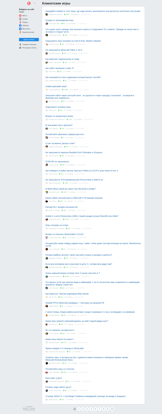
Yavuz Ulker (50, 201)
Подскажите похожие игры (58, 107)
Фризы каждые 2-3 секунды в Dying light (64, 348)
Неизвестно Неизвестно (55, 119)
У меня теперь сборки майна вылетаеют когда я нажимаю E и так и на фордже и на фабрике (90, 312)
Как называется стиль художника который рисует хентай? (73, 77)
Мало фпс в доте (53, 378)
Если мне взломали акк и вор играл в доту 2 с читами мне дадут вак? (78, 264)
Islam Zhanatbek (52, 372)
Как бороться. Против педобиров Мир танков (67, 294)
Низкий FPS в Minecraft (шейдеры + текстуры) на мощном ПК (74, 303)
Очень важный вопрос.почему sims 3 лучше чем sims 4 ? (72, 273)
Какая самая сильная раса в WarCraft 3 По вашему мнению (74, 198)
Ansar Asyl (50, 71)
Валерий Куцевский (53, 267)
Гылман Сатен (51, 165)
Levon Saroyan (51, 288)
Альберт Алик (51, 44)
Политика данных (29, 410)
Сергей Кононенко (53, 237)
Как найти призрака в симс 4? (59, 68)
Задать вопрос (29, 39)
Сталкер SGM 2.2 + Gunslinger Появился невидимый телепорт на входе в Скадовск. (85, 396)
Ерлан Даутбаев (52, 23)
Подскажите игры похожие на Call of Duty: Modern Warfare (73, 41)
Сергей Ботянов (52, 101)
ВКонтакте (24, 29)
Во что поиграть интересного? (59, 330)
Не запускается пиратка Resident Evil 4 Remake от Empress (73, 152)
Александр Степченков (54, 228)
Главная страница (27, 44)
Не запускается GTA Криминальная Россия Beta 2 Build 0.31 (74, 180)
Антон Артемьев (52, 249)
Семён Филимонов (53, 390)
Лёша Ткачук (51, 174)
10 (112, 409)
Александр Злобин (53, 35)
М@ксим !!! (50, 110)
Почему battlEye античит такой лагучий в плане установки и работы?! (78, 255)
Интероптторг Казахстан (55, 351)
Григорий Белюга (52, 53)
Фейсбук (24, 25)
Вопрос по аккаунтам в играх (59, 116)
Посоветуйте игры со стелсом (59, 369)
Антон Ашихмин (52, 137)
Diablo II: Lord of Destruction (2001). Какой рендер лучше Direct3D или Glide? (81, 216)
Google (23, 19)
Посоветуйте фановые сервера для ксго (64, 134)
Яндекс (23, 22)
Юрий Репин (51, 324)
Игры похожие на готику (56, 225)
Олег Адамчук (51, 128)
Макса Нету (51, 297)
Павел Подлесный (53, 62)
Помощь (32, 408)
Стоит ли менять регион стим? (60, 143)
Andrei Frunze (51, 156)
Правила (26, 408)
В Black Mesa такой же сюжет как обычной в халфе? (70, 189)
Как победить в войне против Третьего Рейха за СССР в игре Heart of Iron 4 (81, 171)
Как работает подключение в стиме (62, 59)
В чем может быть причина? (59, 125)
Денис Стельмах (52, 210)
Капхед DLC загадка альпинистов (61, 207)
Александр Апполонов (54, 381)
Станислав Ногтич (53, 219)
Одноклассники (26, 32)
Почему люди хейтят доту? (58, 387)
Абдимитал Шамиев (53, 14)
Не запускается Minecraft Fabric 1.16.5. (63, 50)
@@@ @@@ (51, 306)
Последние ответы (28, 48)
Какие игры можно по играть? (59, 339)
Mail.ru (23, 15)
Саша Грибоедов (52, 89)
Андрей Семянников (53, 146)
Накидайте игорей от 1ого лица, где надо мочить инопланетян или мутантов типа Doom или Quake (92, 11)
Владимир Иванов (53, 276)
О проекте (29, 406)
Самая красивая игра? (56, 86)
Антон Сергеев (52, 333)
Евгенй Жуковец (52, 315)
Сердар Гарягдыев (53, 80)
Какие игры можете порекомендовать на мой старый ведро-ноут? (76, 321)
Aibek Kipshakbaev (53, 183)
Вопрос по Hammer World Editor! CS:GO (64, 234)
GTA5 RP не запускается (57, 161)
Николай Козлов (52, 192)
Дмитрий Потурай (53, 363)
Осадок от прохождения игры (59, 20)
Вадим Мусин (51, 399)
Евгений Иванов (52, 342)
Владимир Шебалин (53, 258)
